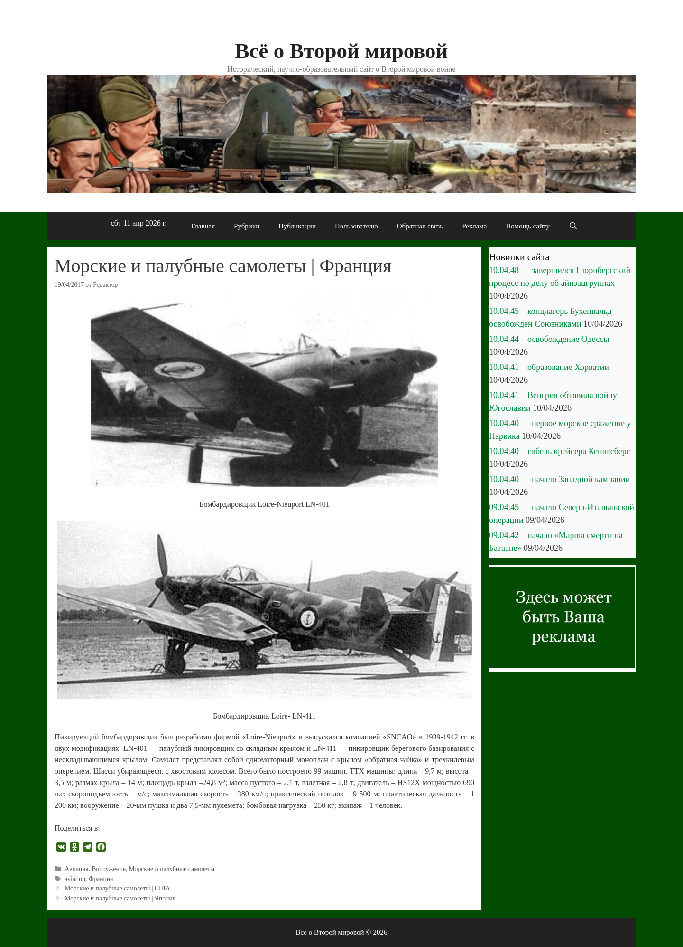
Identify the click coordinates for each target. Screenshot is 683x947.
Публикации (297, 226)
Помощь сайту (528, 226)
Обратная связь (420, 226)
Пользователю (356, 226)
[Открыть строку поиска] (573, 226)
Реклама (474, 226)
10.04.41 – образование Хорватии (549, 367)
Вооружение (109, 868)
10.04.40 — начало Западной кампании (559, 479)
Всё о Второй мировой (341, 51)
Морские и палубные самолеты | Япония (120, 898)
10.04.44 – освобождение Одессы (549, 339)
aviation (75, 878)
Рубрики (246, 226)
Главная (203, 226)
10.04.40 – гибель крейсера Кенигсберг (559, 451)
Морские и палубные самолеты (171, 868)
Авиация (76, 868)
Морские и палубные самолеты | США (117, 888)
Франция (101, 878)
